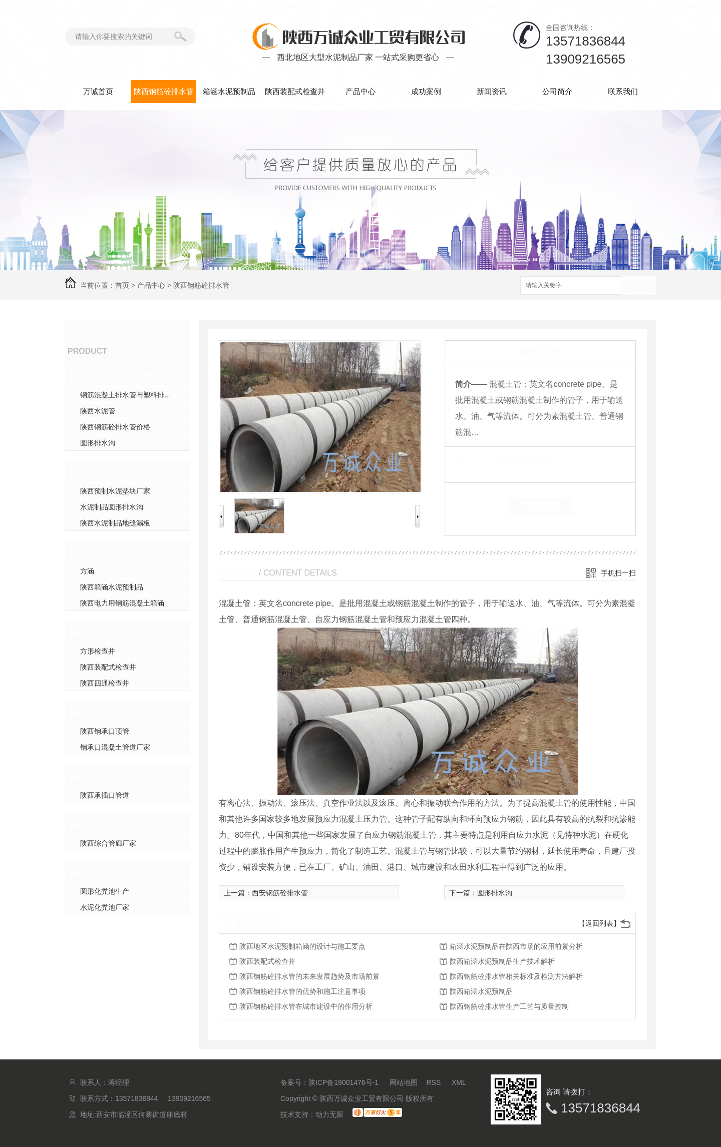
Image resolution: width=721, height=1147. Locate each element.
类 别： (472, 462)
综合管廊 (98, 824)
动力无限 (329, 1114)
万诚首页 (98, 91)
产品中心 (360, 91)
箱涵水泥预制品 (229, 91)
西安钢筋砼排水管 (280, 893)
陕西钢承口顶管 (104, 731)
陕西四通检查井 (104, 683)
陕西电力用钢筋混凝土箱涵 (122, 603)
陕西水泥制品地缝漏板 (115, 523)
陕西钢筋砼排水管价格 (115, 427)
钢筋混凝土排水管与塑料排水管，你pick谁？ (135, 395)
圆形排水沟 (97, 443)
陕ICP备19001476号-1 (343, 1082)
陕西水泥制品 (107, 472)
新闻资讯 (492, 91)
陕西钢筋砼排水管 (164, 91)
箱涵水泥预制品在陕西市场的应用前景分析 (516, 946)
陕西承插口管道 (104, 795)
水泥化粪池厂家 (104, 907)
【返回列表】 (599, 923)
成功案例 (426, 91)
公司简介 (557, 91)
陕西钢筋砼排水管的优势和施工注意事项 (302, 991)
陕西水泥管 (97, 411)
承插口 (93, 776)
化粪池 (93, 872)
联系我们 (623, 91)
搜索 (638, 286)
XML (459, 1082)
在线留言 (540, 506)
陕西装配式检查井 (295, 91)
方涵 (87, 571)
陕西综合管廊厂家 (108, 843)
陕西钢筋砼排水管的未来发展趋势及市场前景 (309, 976)
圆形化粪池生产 (104, 891)
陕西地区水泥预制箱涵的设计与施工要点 (302, 946)
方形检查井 (97, 651)
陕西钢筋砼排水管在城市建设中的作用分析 (306, 1006)
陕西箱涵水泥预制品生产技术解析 (502, 961)
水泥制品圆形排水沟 (111, 507)
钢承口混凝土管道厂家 (115, 747)
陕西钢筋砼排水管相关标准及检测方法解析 (516, 976)
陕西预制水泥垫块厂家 (115, 491)
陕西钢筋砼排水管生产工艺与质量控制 (509, 1006)
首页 (122, 285)
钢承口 (93, 712)
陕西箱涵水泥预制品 (111, 587)
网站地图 (404, 1082)
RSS (435, 1082)
